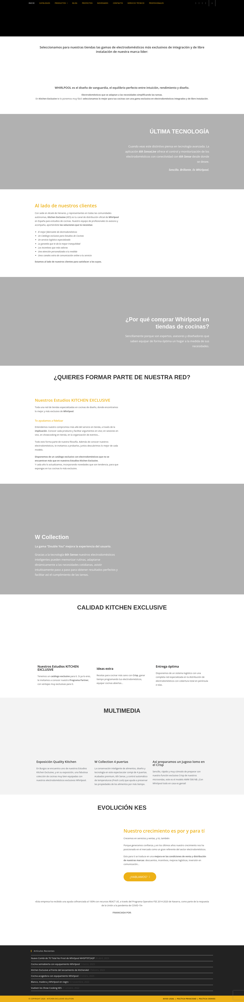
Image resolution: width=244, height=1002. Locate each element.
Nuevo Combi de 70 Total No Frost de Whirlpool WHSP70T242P (63, 958)
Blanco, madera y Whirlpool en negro (49, 981)
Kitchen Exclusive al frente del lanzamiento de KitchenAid (60, 970)
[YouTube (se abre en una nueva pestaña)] (205, 3)
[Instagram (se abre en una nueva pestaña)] (199, 3)
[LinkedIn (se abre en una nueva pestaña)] (202, 3)
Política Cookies (207, 999)
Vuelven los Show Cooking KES (46, 987)
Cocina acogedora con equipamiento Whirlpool (54, 975)
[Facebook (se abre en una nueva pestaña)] (195, 3)
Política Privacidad (186, 999)
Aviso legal (168, 999)
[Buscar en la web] (212, 3)
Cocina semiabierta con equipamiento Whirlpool (55, 964)
